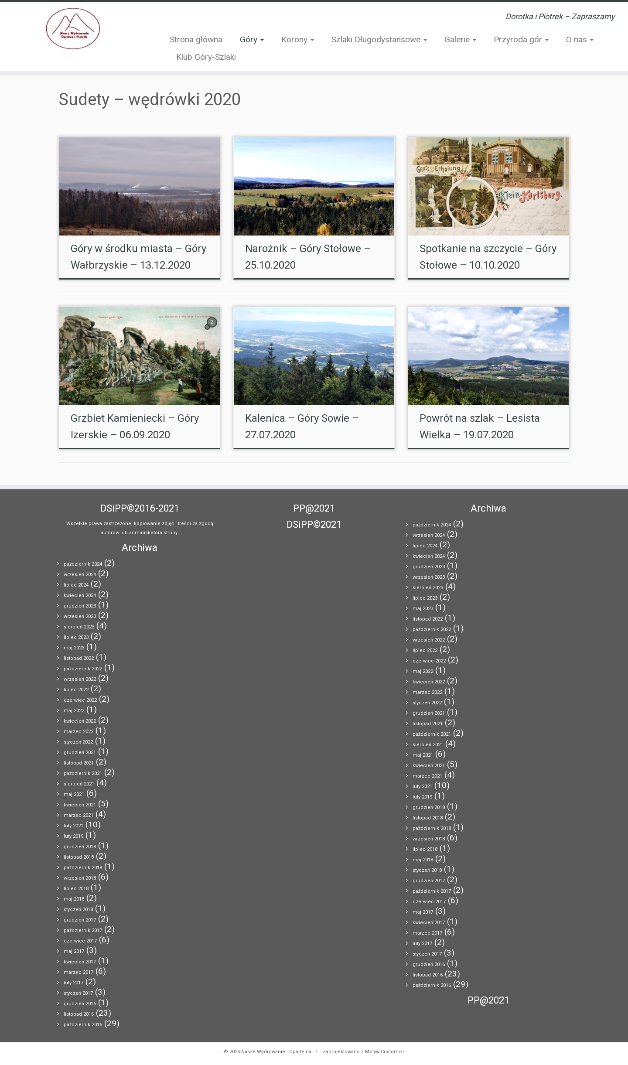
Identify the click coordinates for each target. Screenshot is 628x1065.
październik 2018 (83, 867)
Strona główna (196, 39)
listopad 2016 (79, 1014)
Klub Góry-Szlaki (206, 57)
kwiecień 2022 (80, 721)
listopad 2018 (79, 857)
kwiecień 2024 (80, 595)
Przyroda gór (521, 39)
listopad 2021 (79, 763)
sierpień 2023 (79, 627)
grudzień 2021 (80, 752)
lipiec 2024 (76, 585)
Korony (297, 39)
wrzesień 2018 (80, 878)
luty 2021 (73, 826)
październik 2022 (83, 669)
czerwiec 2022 (80, 700)
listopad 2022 (79, 658)
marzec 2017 (78, 972)
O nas (580, 39)
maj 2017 (74, 951)
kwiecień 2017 (80, 962)
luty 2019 (73, 836)
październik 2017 (83, 930)
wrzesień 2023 (80, 616)
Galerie (460, 39)
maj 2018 (74, 899)
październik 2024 (83, 564)
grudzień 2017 (80, 920)
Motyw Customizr (384, 1052)
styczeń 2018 (78, 909)
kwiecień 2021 (80, 805)
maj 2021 (74, 794)
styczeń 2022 (78, 742)
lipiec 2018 (76, 888)
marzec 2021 (78, 815)
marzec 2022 (78, 731)
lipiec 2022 (76, 690)
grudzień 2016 (80, 1004)
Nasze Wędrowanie (263, 1052)
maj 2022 (74, 710)
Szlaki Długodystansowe (379, 39)
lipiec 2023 (76, 637)
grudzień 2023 (80, 606)
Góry (252, 39)
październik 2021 (83, 773)
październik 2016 (83, 1024)
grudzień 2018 (80, 847)
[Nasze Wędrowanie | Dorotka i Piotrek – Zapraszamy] (72, 28)
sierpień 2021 (79, 784)
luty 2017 (73, 983)
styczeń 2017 (78, 993)
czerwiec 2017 (80, 941)
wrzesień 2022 (80, 679)
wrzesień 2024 (80, 574)
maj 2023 (74, 648)
